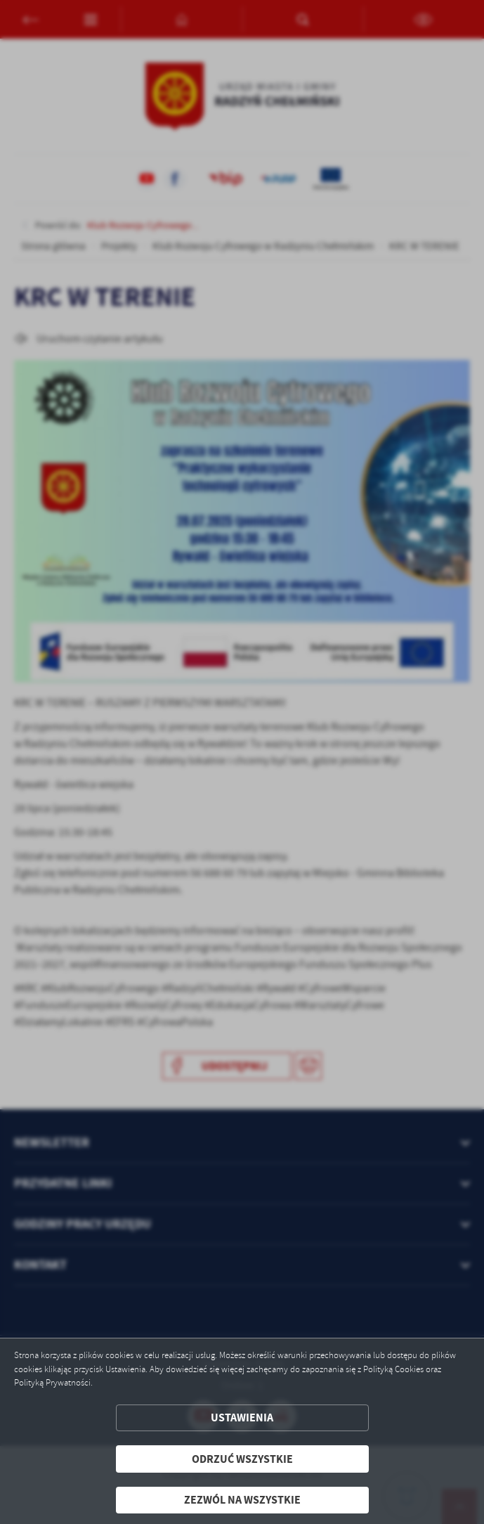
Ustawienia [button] (242, 1417)
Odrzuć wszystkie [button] (242, 1459)
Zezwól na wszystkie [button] (242, 1499)
